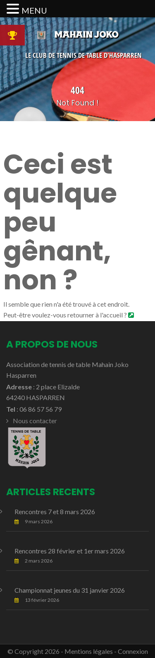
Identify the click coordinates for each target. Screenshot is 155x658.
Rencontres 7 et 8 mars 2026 (54, 511)
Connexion (133, 651)
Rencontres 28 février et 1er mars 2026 (69, 551)
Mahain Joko (77, 34)
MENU (34, 10)
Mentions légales (88, 651)
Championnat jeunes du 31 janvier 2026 (69, 590)
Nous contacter (35, 420)
